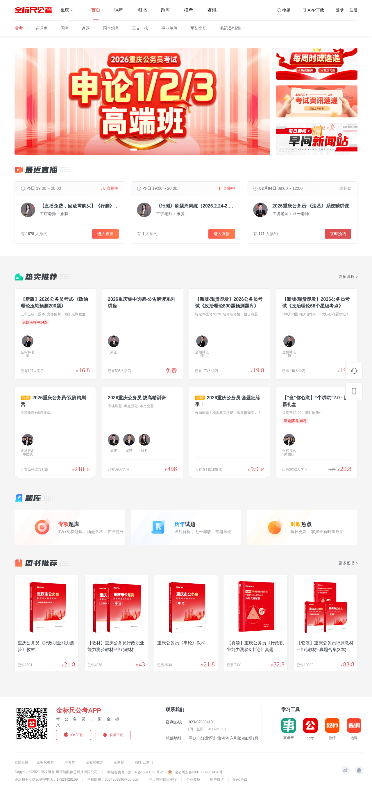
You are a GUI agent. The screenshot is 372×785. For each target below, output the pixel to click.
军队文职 (198, 28)
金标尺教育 (46, 762)
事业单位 (169, 28)
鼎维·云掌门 (144, 762)
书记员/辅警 (230, 28)
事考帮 (70, 762)
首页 (95, 10)
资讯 (212, 10)
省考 (19, 28)
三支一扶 (140, 28)
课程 (119, 10)
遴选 (86, 28)
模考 (188, 10)
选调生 (41, 28)
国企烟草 (111, 28)
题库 (165, 10)
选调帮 (119, 762)
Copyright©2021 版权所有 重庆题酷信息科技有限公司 (56, 772)
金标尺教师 (95, 762)
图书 (142, 10)
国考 (65, 28)
